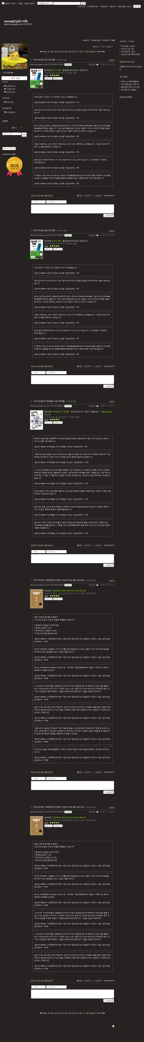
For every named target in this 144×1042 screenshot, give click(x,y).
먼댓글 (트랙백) (125, 97)
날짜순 (110, 47)
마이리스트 (10, 92)
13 (62, 52)
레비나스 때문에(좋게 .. (130, 81)
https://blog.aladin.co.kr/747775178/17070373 (47, 64)
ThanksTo (109, 196)
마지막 (101, 52)
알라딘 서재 (10, 3)
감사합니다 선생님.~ (129, 90)
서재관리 (104, 6)
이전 (50, 52)
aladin (13, 154)
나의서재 (82, 6)
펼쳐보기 (97, 47)
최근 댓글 (123, 77)
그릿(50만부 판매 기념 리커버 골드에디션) (68, 591)
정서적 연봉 (56, 70)
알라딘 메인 (29, 3)
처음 (43, 52)
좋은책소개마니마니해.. (130, 87)
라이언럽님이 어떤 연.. (130, 84)
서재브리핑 (93, 6)
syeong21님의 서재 (15, 21)
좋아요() (49, 196)
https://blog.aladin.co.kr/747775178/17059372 (47, 406)
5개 (104, 47)
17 (76, 52)
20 (87, 52)
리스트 (5, 82)
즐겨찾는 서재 (125, 6)
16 (73, 52)
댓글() (112, 60)
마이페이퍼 (6, 108)
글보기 (86, 40)
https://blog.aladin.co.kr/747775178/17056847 (47, 585)
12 (59, 52)
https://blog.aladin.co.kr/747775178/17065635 (47, 235)
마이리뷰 (6, 98)
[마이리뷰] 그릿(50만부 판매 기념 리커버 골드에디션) (59, 580)
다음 (92, 52)
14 (66, 52)
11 (56, 52)
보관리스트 (10, 86)
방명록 (5, 121)
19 (84, 52)
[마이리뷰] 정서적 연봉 (44, 59)
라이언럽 (92, 64)
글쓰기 (114, 6)
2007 (13, 128)
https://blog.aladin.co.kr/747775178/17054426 (47, 812)
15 (69, 52)
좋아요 (79, 196)
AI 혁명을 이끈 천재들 (60, 412)
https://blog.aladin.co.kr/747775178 (18, 24)
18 (80, 52)
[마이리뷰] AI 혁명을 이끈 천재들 (49, 401)
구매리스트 (10, 89)
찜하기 (98, 196)
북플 (20, 3)
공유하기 (88, 196)
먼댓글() (41, 196)
